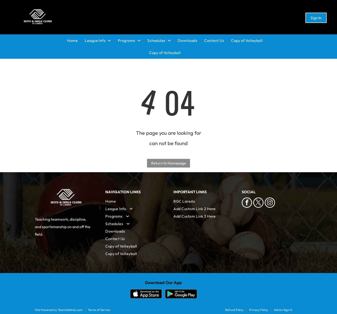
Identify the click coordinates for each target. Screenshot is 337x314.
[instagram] (270, 203)
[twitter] (258, 203)
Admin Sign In (283, 310)
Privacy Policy (258, 310)
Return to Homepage (168, 163)
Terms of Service (99, 310)
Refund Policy (234, 310)
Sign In (316, 17)
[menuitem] (76, 40)
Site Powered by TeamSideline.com (58, 310)
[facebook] (247, 203)
